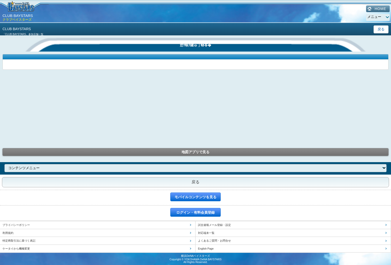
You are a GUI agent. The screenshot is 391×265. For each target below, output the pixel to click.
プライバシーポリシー (16, 224)
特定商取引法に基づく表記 (18, 240)
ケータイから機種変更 (16, 248)
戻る (381, 29)
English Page (206, 248)
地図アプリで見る (195, 152)
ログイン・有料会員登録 (195, 212)
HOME (380, 9)
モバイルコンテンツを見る (195, 197)
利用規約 (7, 232)
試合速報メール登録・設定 (214, 224)
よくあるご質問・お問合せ (214, 240)
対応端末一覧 (206, 232)
